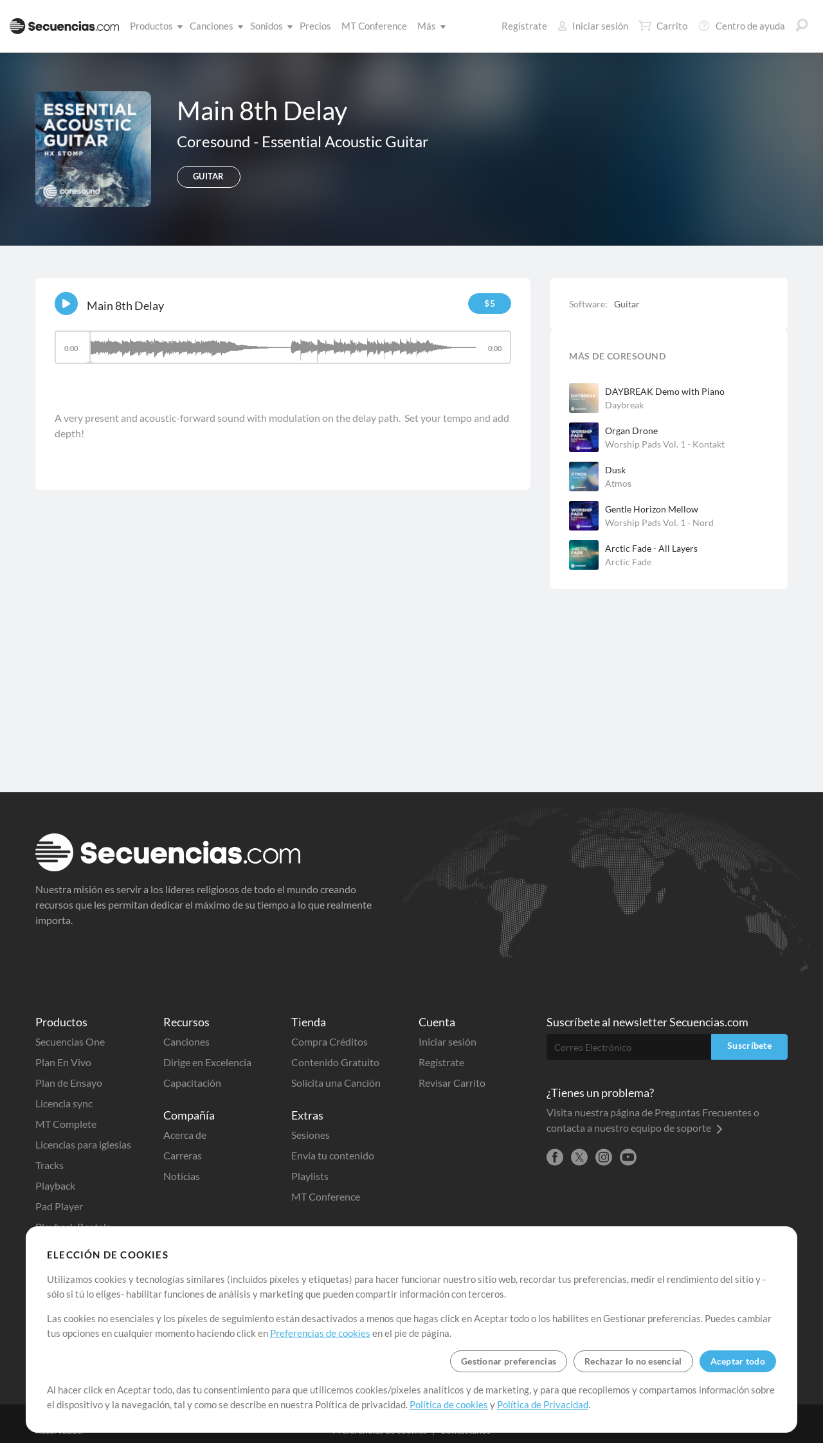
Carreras (182, 1155)
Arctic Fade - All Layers (651, 548)
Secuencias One (70, 1041)
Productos (154, 26)
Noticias (181, 1176)
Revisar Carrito (452, 1082)
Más (429, 26)
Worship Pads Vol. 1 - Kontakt (665, 444)
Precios (315, 26)
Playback (55, 1185)
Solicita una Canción (336, 1082)
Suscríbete (749, 1045)
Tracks (49, 1165)
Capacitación (192, 1082)
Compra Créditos (329, 1041)
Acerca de (184, 1135)
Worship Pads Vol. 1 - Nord (659, 522)
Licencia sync (64, 1103)
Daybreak (624, 404)
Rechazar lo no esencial (633, 1361)
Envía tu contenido (332, 1155)
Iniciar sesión (592, 26)
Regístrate (524, 26)
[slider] (282, 347)
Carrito (662, 25)
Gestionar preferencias (508, 1361)
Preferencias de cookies (320, 1333)
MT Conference (374, 26)
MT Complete (65, 1124)
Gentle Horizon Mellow (651, 509)
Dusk (615, 469)
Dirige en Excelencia (207, 1062)
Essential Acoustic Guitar (345, 141)
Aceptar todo (737, 1361)
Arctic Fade (628, 561)
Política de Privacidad (542, 1404)
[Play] (66, 303)
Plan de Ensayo (68, 1082)
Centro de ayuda (741, 25)
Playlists (310, 1176)
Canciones (214, 26)
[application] (283, 353)
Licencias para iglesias (83, 1144)
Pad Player (59, 1206)
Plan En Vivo (63, 1062)
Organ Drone (631, 430)
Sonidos (269, 26)
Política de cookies (449, 1404)
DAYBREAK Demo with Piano (665, 391)
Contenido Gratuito (335, 1062)
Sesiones (310, 1135)
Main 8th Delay (125, 305)
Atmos (618, 483)
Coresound (215, 141)
